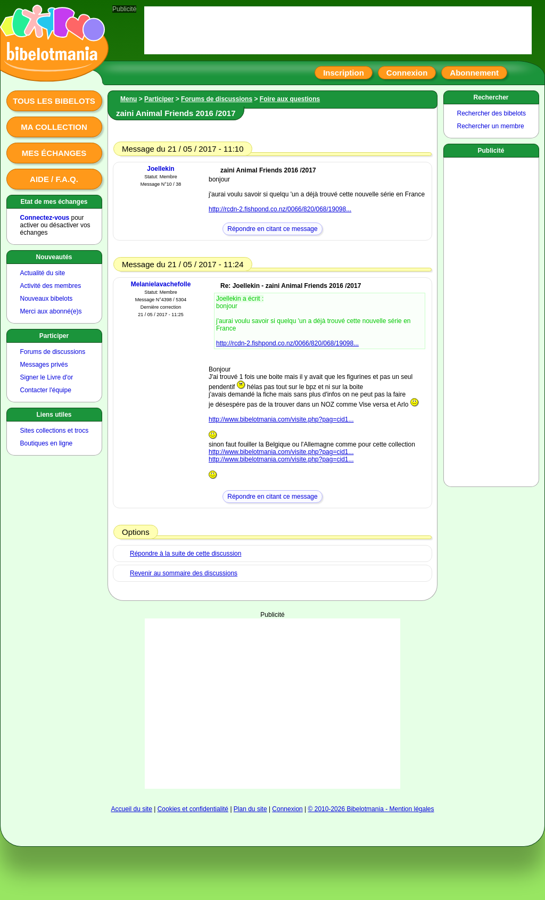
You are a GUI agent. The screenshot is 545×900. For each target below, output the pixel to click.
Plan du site (250, 809)
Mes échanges (54, 153)
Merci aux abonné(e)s (51, 311)
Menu (128, 99)
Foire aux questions (290, 99)
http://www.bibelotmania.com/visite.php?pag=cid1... (281, 419)
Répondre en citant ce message (272, 229)
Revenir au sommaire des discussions (183, 573)
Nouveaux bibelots (46, 298)
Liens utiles (53, 414)
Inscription (343, 72)
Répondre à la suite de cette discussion (185, 553)
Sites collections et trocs (54, 430)
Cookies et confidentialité (193, 809)
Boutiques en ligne (46, 443)
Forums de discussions (53, 352)
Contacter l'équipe (45, 390)
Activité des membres (50, 286)
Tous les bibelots (54, 100)
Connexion (407, 72)
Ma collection (54, 126)
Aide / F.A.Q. (54, 179)
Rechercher (490, 97)
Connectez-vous (45, 217)
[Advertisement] (272, 685)
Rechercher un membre (490, 126)
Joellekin (160, 168)
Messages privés (44, 364)
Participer (54, 336)
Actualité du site (42, 273)
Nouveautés (54, 257)
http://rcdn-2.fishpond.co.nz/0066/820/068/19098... (280, 209)
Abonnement (474, 72)
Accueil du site (131, 809)
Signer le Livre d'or (46, 377)
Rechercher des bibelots (491, 113)
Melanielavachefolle (161, 284)
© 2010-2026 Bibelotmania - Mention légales (371, 809)
